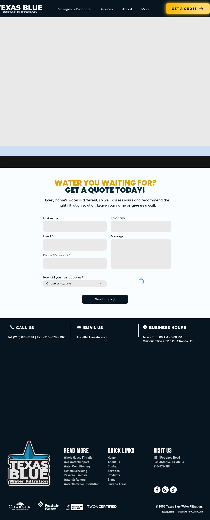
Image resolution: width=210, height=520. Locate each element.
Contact (113, 466)
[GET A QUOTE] (188, 8)
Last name (118, 217)
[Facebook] (157, 489)
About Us (114, 462)
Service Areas (117, 484)
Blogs (111, 479)
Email (47, 236)
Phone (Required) (55, 255)
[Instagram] (165, 489)
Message (117, 236)
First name (50, 218)
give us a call (143, 205)
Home (112, 457)
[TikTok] (173, 489)
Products (114, 475)
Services (114, 471)
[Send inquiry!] (105, 299)
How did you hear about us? (63, 277)
